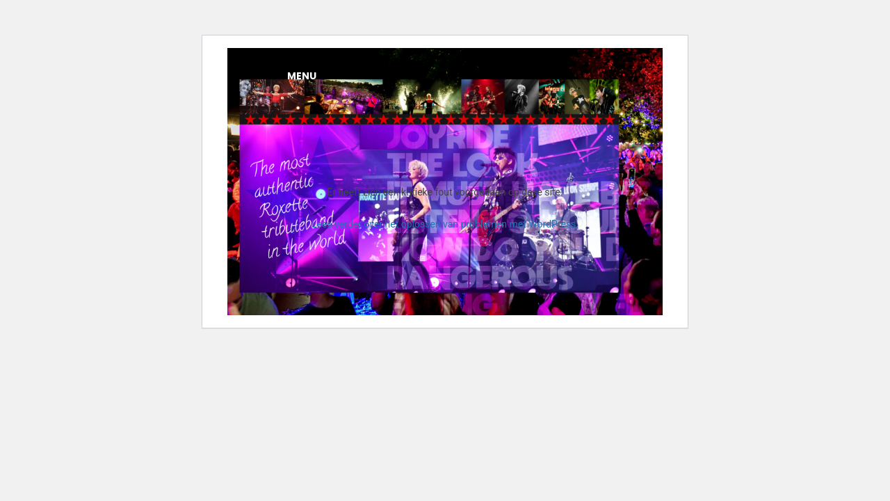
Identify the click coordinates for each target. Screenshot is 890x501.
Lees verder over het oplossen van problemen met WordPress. (445, 224)
